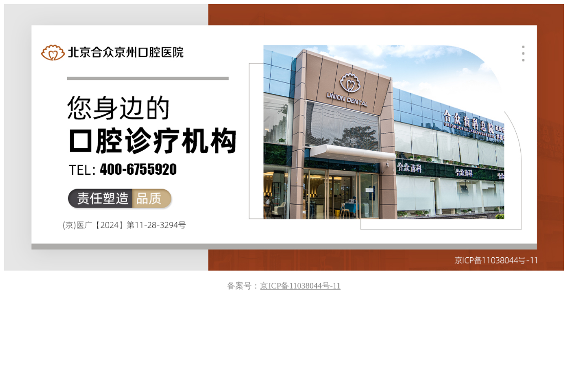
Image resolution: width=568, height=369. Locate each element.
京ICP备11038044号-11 (300, 285)
